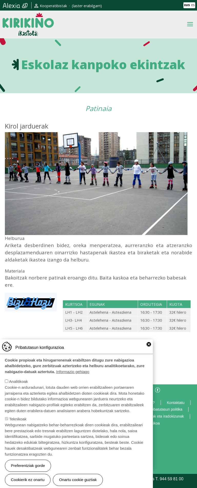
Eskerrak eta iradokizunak (162, 416)
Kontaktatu (175, 403)
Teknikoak (18, 419)
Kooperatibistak (53, 5)
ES (192, 5)
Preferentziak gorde (28, 465)
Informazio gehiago (72, 371)
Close (149, 344)
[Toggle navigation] (190, 24)
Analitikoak (18, 381)
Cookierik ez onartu (28, 479)
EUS (187, 5)
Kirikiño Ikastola (28, 17)
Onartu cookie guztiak (78, 479)
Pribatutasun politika (165, 409)
